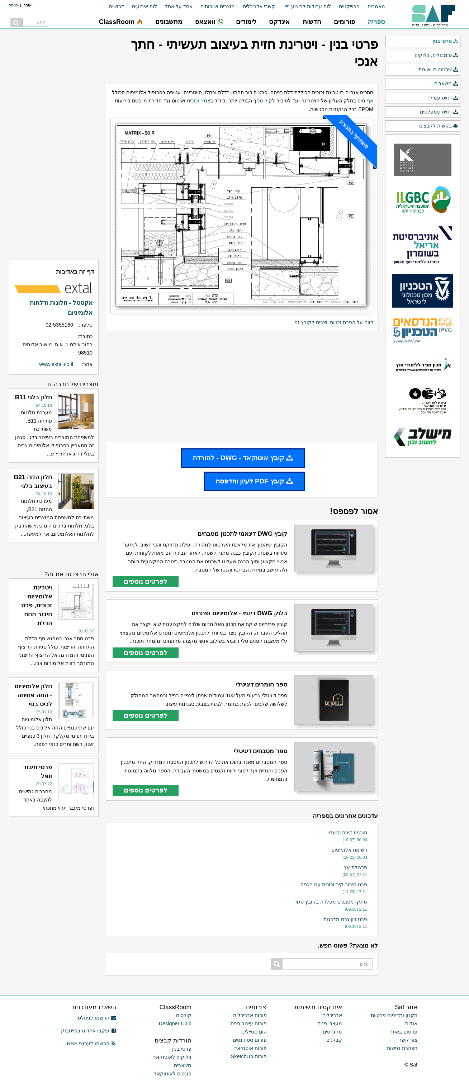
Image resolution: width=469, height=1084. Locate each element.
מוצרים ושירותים (217, 6)
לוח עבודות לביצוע (311, 6)
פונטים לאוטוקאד (172, 1073)
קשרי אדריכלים (259, 6)
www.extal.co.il (56, 364)
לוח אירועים (144, 6)
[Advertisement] (242, 386)
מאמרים (376, 6)
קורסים (183, 1015)
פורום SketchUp (249, 1056)
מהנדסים (332, 1032)
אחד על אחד (179, 6)
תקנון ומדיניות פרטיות (394, 1015)
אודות (411, 1023)
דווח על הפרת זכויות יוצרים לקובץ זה (333, 322)
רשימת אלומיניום (349, 850)
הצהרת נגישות (402, 1048)
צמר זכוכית (198, 100)
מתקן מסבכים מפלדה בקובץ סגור (330, 902)
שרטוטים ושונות (438, 70)
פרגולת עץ (355, 867)
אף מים (365, 100)
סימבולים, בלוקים (436, 55)
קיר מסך (263, 100)
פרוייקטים (349, 6)
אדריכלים (332, 1015)
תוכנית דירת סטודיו (347, 832)
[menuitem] (372, 6)
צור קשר (408, 1040)
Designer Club (175, 1023)
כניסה (13, 5)
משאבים (446, 84)
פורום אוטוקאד (250, 1048)
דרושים (116, 6)
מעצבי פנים (329, 1023)
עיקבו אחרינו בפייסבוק (88, 1030)
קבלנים (334, 1040)
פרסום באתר (403, 1032)
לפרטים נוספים (145, 581)
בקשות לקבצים (439, 126)
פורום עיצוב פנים (249, 1023)
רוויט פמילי (443, 98)
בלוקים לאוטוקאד (172, 1057)
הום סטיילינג (254, 1032)
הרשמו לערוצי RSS (91, 1043)
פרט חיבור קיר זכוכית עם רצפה (333, 884)
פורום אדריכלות (250, 1015)
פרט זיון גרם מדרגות (345, 919)
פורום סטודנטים (250, 1040)
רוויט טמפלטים (439, 112)
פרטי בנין (445, 41)
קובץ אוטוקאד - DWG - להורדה (243, 458)
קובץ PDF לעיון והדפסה (254, 481)
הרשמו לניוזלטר (95, 1017)
